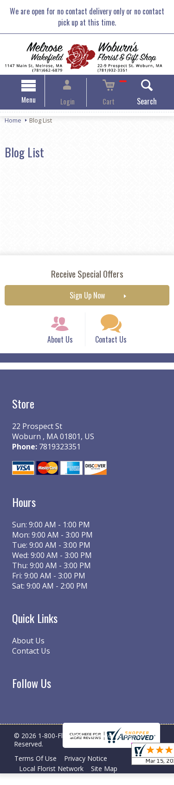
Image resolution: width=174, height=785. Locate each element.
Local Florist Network (53, 780)
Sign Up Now (87, 296)
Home (13, 121)
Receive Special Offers (87, 275)
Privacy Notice (91, 770)
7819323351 (57, 459)
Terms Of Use (37, 770)
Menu (39, 101)
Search (136, 102)
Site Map (110, 780)
